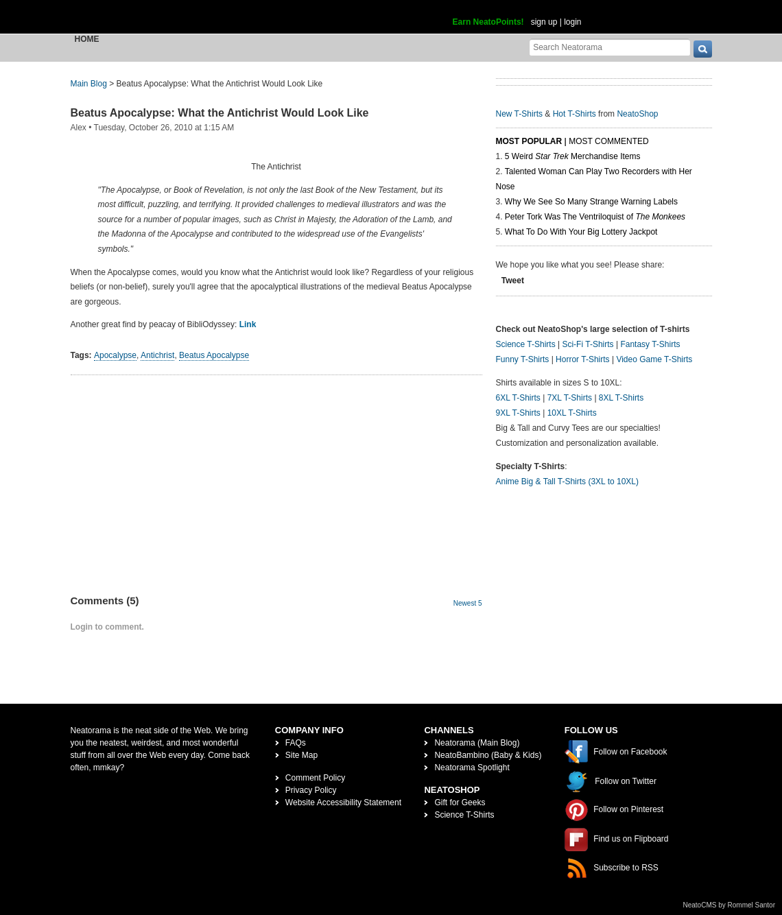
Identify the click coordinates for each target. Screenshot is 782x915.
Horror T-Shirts (582, 359)
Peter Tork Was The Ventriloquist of (595, 217)
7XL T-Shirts (569, 398)
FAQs (295, 743)
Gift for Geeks (459, 802)
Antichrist (157, 355)
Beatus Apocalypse (214, 355)
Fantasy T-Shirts (650, 344)
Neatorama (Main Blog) (476, 743)
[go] (703, 49)
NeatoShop (637, 114)
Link (248, 324)
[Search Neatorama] (610, 47)
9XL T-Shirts (518, 413)
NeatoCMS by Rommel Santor (729, 905)
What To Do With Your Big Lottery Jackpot (581, 232)
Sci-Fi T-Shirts (587, 344)
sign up (544, 22)
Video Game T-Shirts (654, 359)
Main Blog (89, 83)
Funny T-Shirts (522, 359)
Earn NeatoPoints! (488, 22)
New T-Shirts (519, 114)
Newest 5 (467, 603)
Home (87, 39)
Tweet (512, 280)
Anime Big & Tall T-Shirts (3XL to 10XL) (567, 481)
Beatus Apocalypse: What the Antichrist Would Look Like (220, 113)
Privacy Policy (311, 790)
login (572, 22)
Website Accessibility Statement (343, 802)
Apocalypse (115, 355)
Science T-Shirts (526, 344)
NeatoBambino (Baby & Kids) (487, 755)
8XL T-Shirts (621, 398)
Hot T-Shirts (574, 114)
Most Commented (608, 141)
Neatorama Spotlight (471, 767)
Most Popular (529, 141)
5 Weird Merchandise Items (573, 156)
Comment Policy (315, 778)
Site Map (301, 755)
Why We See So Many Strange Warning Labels (591, 201)
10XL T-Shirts (572, 413)
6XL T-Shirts (518, 398)
